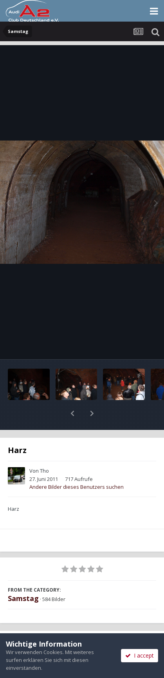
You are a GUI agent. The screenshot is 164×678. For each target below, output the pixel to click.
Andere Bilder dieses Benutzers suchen (76, 466)
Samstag (23, 578)
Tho (44, 450)
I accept (139, 655)
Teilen (41, 624)
